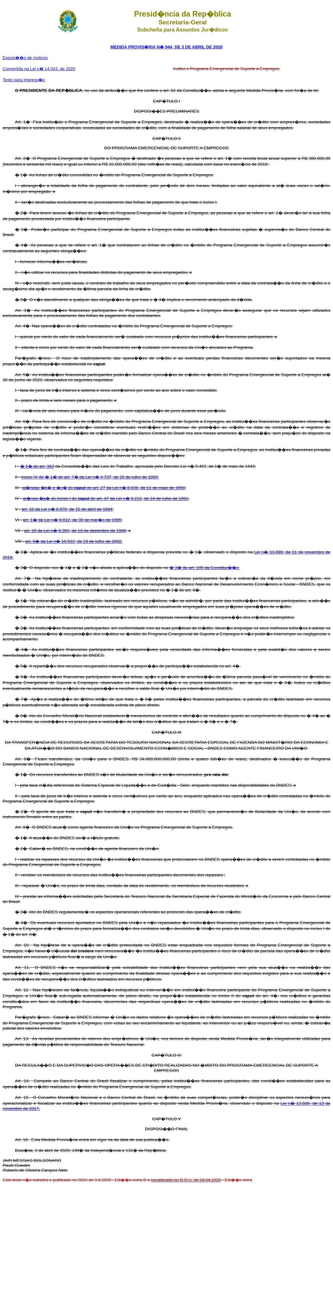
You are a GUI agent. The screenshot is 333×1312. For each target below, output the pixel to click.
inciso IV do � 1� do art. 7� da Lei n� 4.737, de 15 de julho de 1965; (90, 477)
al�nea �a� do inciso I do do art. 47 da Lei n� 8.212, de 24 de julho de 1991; (106, 498)
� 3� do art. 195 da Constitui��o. (204, 567)
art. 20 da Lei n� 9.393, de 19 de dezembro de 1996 (75, 530)
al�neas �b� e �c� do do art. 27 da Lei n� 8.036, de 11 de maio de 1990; (104, 487)
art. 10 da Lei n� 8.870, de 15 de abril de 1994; (68, 509)
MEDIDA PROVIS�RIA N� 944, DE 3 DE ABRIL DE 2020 (166, 47)
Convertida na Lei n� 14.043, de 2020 (39, 68)
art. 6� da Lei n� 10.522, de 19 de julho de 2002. (74, 541)
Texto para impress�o (24, 79)
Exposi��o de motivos (25, 57)
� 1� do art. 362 (37, 466)
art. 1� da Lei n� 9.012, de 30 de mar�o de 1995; (73, 519)
